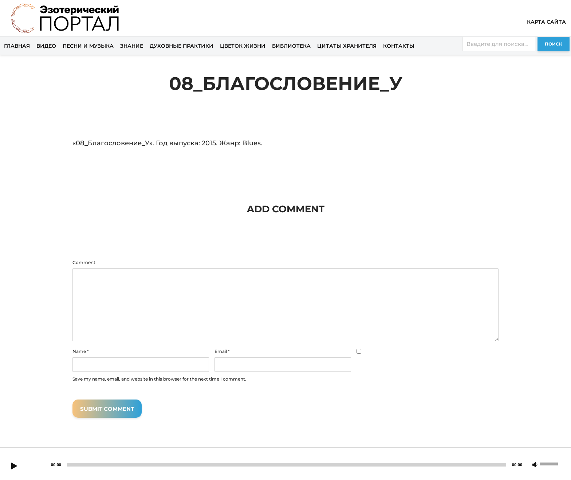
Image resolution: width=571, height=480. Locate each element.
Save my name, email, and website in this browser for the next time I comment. (159, 379)
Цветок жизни (242, 46)
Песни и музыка (88, 46)
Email (222, 351)
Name (80, 351)
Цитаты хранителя (347, 46)
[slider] (286, 465)
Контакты (398, 46)
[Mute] (535, 465)
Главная (17, 46)
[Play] (14, 466)
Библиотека (291, 46)
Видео (46, 46)
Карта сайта (546, 22)
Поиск (553, 44)
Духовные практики (181, 46)
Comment (83, 262)
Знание (131, 46)
